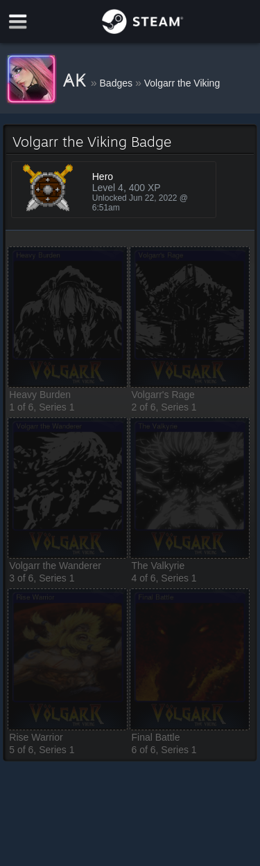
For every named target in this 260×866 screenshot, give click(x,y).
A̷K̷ (77, 80)
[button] (68, 317)
